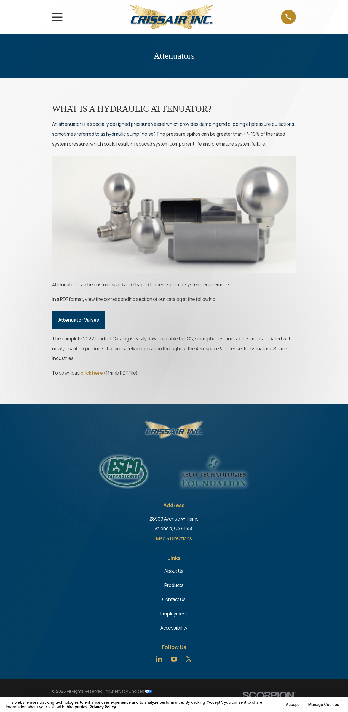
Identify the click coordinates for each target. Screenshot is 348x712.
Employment (173, 613)
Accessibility (174, 628)
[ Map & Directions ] (174, 538)
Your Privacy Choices (129, 691)
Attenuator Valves (78, 320)
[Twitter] (189, 659)
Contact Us (174, 599)
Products (174, 585)
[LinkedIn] (159, 659)
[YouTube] (174, 659)
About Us (174, 571)
